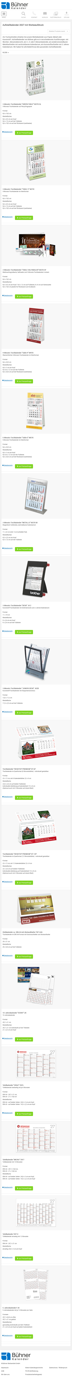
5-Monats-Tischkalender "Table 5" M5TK (18, 437)
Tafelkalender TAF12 (10, 1234)
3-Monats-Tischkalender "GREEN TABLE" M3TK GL (22, 104)
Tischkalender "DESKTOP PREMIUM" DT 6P (19, 769)
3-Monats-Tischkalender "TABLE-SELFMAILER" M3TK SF (24, 270)
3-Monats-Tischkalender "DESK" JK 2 (17, 605)
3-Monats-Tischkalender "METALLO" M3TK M (20, 522)
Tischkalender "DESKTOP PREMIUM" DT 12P (20, 854)
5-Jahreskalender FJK (11, 1308)
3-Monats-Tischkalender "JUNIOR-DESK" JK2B (21, 688)
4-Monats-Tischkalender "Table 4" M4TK (18, 353)
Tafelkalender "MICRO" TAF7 (13, 1159)
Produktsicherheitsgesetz (33, 1374)
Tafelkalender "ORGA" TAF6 (13, 1085)
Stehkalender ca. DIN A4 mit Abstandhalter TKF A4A (22, 932)
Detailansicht (7, 132)
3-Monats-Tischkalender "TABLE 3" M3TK (18, 189)
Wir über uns (5, 1374)
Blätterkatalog (55, 15)
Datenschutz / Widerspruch (58, 1368)
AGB (2, 1371)
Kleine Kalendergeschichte (34, 1368)
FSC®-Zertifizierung (31, 1371)
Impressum (4, 1368)
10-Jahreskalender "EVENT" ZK (14, 1013)
